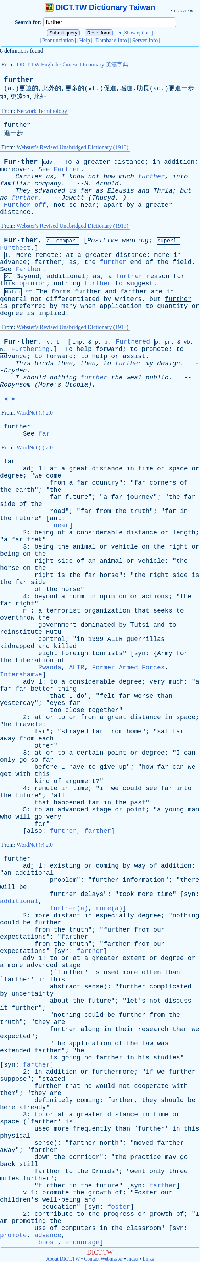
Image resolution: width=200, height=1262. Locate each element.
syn (139, 653)
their (124, 1029)
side (7, 504)
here (7, 1107)
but (185, 190)
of (150, 262)
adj (28, 468)
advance (13, 262)
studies (166, 1057)
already (32, 1107)
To (68, 162)
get (5, 774)
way (139, 865)
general (13, 299)
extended (15, 1050)
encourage (82, 1242)
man (193, 809)
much (126, 176)
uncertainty (32, 993)
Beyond (27, 276)
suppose (13, 1079)
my (150, 363)
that (141, 610)
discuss (178, 1000)
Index (132, 1259)
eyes (57, 703)
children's (19, 1199)
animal (84, 546)
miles (9, 1178)
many (69, 306)
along (90, 1029)
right (178, 546)
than (164, 696)
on (146, 546)
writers (128, 299)
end (135, 262)
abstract (65, 986)
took (126, 894)
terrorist (63, 610)
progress (119, 1214)
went (137, 1171)
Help (84, 40)
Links (148, 1259)
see (151, 788)
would (105, 1086)
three (178, 1171)
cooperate (151, 1086)
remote (47, 255)
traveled (30, 724)
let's (136, 1000)
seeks (162, 610)
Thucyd (103, 197)
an (92, 561)
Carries (28, 176)
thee (65, 363)
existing (65, 865)
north (109, 1143)
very (157, 681)
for (179, 276)
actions (155, 596)
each (46, 738)
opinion (32, 283)
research (153, 1029)
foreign (74, 653)
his (143, 1057)
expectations (23, 936)
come (53, 475)
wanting (135, 240)
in (156, 162)
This (22, 363)
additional (66, 276)
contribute (53, 1214)
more (162, 255)
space (178, 468)
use (40, 1228)
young (174, 809)
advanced (72, 809)
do (80, 696)
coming (107, 865)
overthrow (17, 617)
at (70, 255)
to (119, 283)
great (78, 468)
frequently (92, 1128)
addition (179, 162)
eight (47, 653)
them (7, 1093)
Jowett (72, 197)
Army (164, 653)
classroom (144, 1228)
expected (15, 1036)
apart (113, 205)
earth (24, 490)
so (73, 205)
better (42, 688)
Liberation (34, 660)
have (76, 767)
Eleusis (120, 190)
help (84, 349)
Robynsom (15, 384)
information (144, 880)
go (23, 760)
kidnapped (17, 646)
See (44, 169)
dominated (97, 625)
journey (140, 497)
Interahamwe (21, 674)
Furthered (133, 341)
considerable (100, 532)
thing (67, 688)
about (59, 1000)
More (24, 255)
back (7, 1164)
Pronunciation (58, 40)
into (180, 176)
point (117, 752)
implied (51, 313)
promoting (28, 1221)
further (19, 80)
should (34, 377)
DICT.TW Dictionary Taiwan (100, 7)
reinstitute (21, 632)
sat (162, 731)
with (22, 774)
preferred (28, 306)
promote (154, 349)
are (156, 291)
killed (65, 646)
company (47, 183)
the (90, 262)
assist (134, 356)
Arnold (107, 183)
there (189, 880)
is (4, 306)
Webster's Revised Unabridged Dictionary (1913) (72, 147)
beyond (45, 596)
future (76, 497)
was (162, 1043)
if (103, 788)
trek (34, 539)
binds (44, 363)
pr (168, 342)
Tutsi (139, 625)
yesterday (17, 703)
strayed (74, 731)
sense (94, 986)
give (107, 767)
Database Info (111, 40)
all (59, 795)
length (183, 532)
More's (49, 384)
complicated (170, 986)
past (137, 802)
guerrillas (146, 639)
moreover (15, 169)
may (170, 1157)
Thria (162, 190)
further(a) (69, 908)
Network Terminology (42, 111)
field (181, 262)
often (151, 972)
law (147, 1043)
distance (129, 162)
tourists (107, 653)
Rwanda (49, 667)
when (88, 306)
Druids (103, 1171)
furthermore (113, 1071)
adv (28, 681)
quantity (172, 306)
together (103, 710)
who (5, 816)
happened (69, 802)
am (4, 1221)
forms (61, 291)
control (51, 639)
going (70, 1057)
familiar (15, 183)
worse (143, 696)
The (41, 291)
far (86, 190)
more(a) (109, 908)
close (74, 710)
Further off (25, 205)
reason (158, 276)
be (23, 887)
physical (15, 1135)
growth (99, 1192)
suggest (140, 283)
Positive (102, 240)
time (145, 468)
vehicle (124, 546)
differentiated (73, 299)
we (38, 475)
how (109, 176)
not (94, 176)
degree (11, 313)
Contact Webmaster (103, 1259)
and (143, 190)
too (55, 710)
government (57, 625)
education (59, 1206)
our (159, 929)
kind (42, 781)
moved (143, 1143)
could (132, 788)
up (123, 767)
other (44, 745)
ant (55, 518)
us (50, 176)
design (168, 363)
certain (90, 752)
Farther (67, 169)
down (42, 1157)
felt (107, 696)
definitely (53, 1100)
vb (187, 342)
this (7, 283)
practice (145, 1157)
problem (63, 880)
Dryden (15, 370)
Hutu (53, 632)
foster (118, 1206)
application (121, 306)
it (4, 1008)
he (8, 724)
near (88, 205)
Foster (145, 1192)
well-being (61, 1199)
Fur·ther (21, 162)
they (42, 1022)
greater (96, 162)
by (130, 205)
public (157, 377)
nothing (67, 283)
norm (76, 596)
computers (78, 1228)
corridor (84, 1157)
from (57, 482)
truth (139, 511)
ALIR (114, 639)
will (22, 816)
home (134, 731)
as (100, 190)
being (44, 532)
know (76, 176)
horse (9, 568)
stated (53, 1079)
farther (47, 262)
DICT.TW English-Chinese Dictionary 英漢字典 (72, 64)
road (57, 511)
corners (162, 482)
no (4, 197)
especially (115, 915)
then (88, 363)
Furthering (30, 349)
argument (80, 781)
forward (109, 349)
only (7, 760)
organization (107, 610)
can (189, 752)
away (7, 738)
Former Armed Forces (128, 667)
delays (92, 894)
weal (134, 377)
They (22, 190)
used (111, 972)
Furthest (15, 248)
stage (101, 809)
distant (67, 915)
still (28, 1164)
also (34, 831)
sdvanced (49, 190)
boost (47, 1242)
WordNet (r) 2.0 (35, 413)
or (195, 306)
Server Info (145, 40)
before (45, 767)
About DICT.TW (63, 1259)
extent (134, 958)
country (105, 482)
